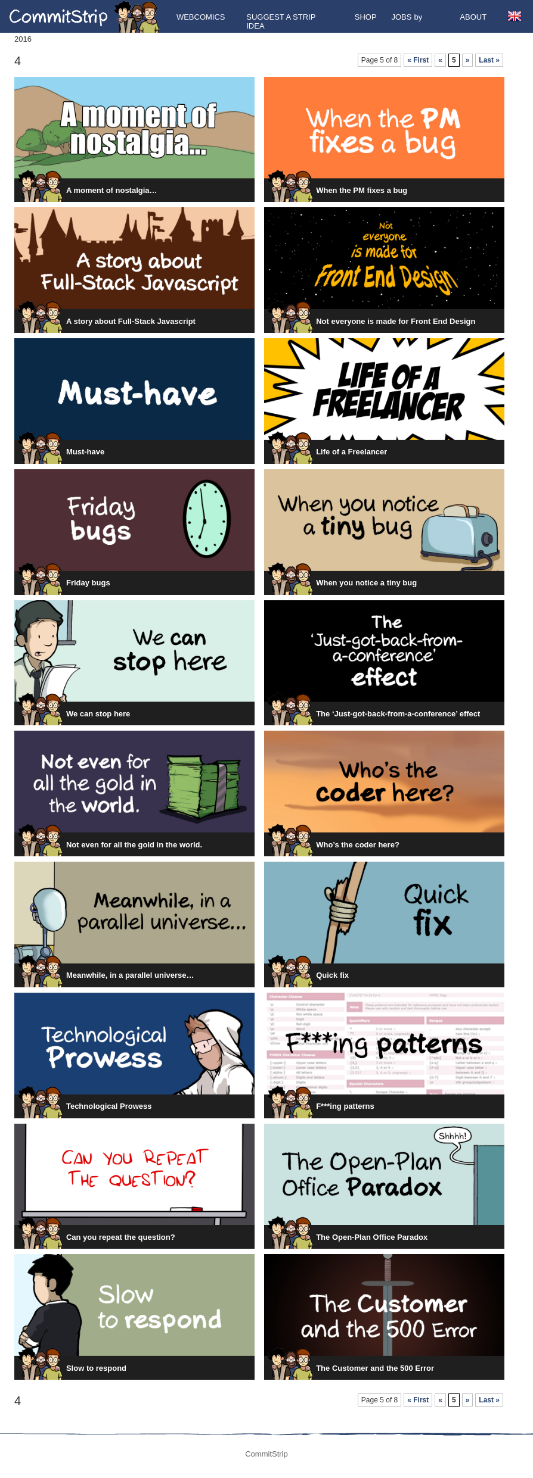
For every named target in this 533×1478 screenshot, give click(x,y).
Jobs (401, 17)
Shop (366, 17)
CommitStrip (85, 16)
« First (418, 60)
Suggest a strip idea (280, 21)
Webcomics (200, 17)
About (473, 17)
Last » (489, 60)
